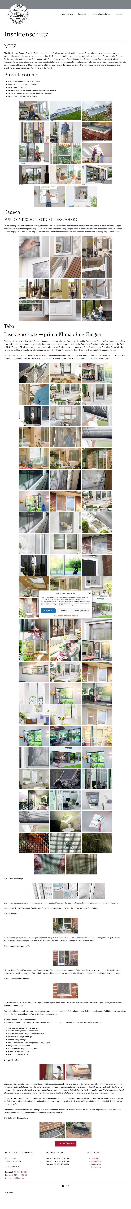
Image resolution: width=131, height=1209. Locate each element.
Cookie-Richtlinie (58, 616)
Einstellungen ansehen (81, 610)
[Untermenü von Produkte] (88, 14)
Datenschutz (67, 616)
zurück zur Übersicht (65, 1143)
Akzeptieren (48, 610)
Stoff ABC (95, 1158)
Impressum (75, 616)
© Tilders (9, 1192)
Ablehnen (64, 610)
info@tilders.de (17, 1178)
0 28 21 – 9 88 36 (19, 1172)
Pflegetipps (96, 1161)
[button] (89, 593)
